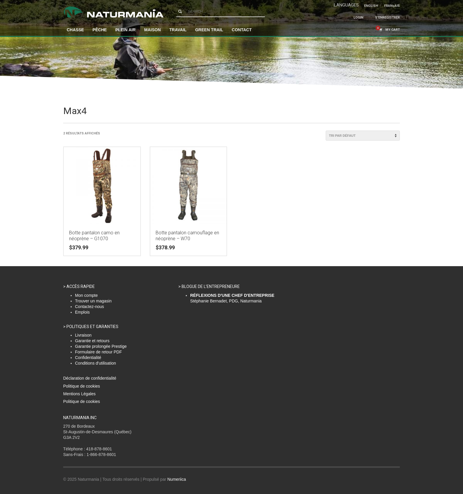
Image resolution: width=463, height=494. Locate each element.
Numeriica (176, 479)
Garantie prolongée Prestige (101, 346)
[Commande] (363, 136)
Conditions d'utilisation (95, 363)
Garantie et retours (92, 340)
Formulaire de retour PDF (98, 352)
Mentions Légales (79, 393)
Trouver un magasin (93, 301)
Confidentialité (88, 357)
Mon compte (86, 295)
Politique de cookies (81, 386)
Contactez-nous (89, 306)
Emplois (82, 312)
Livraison (83, 335)
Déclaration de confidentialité (89, 378)
